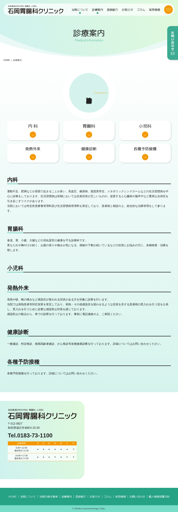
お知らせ (127, 9)
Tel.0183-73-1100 (30, 435)
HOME (6, 60)
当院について (80, 9)
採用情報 (154, 9)
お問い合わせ (137, 496)
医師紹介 (112, 9)
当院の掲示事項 (48, 496)
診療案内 (97, 9)
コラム (141, 9)
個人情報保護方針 (159, 496)
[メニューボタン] (168, 9)
